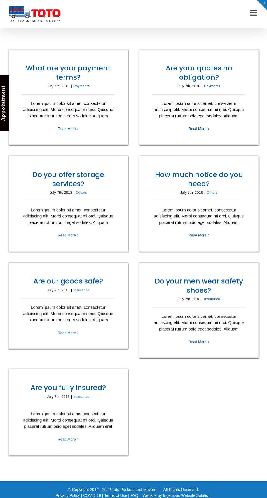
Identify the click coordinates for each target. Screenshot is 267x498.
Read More (67, 129)
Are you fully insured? (68, 385)
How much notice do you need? (191, 181)
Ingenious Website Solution (186, 494)
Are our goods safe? (73, 277)
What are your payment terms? (68, 72)
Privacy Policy (67, 494)
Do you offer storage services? (78, 173)
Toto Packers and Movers (134, 488)
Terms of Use (115, 494)
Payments (81, 86)
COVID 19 (92, 494)
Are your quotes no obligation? (196, 72)
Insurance (86, 286)
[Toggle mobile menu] (254, 12)
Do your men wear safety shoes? (201, 281)
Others (91, 186)
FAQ (134, 494)
